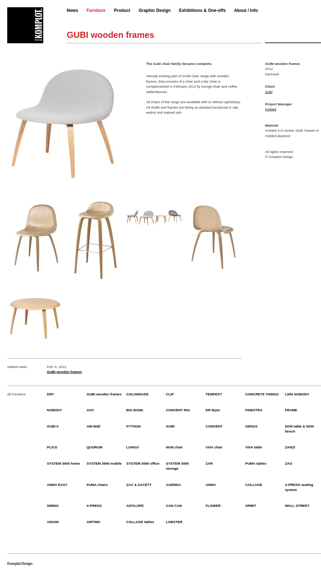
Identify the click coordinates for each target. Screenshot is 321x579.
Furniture (96, 10)
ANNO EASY (57, 485)
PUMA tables (255, 463)
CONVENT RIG (178, 410)
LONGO (132, 447)
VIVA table (253, 447)
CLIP (170, 394)
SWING (53, 506)
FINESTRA (254, 410)
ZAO (288, 463)
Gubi (268, 92)
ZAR (209, 463)
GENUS (251, 426)
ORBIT (250, 506)
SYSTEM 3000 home (63, 463)
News (72, 10)
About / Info (246, 10)
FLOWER (213, 506)
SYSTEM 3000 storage (177, 465)
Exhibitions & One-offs (202, 10)
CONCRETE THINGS (262, 394)
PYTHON (133, 426)
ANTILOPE (135, 506)
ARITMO (93, 522)
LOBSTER (174, 522)
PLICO (52, 447)
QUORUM (94, 447)
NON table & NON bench (299, 428)
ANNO (211, 485)
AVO (90, 410)
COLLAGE (253, 485)
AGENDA (173, 485)
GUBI (170, 426)
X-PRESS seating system (299, 487)
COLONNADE (137, 394)
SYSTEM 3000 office (142, 463)
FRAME (291, 410)
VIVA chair (214, 447)
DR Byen (213, 410)
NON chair (174, 447)
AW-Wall (93, 426)
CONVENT (214, 426)
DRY (50, 394)
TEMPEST (214, 394)
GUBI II (52, 426)
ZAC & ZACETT (138, 485)
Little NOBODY (297, 394)
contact (270, 109)
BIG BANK (134, 410)
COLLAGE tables (140, 522)
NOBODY (54, 410)
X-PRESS (94, 506)
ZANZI (290, 447)
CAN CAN (174, 506)
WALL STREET (297, 506)
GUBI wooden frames (64, 372)
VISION (53, 522)
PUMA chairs (97, 485)
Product (122, 10)
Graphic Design (154, 10)
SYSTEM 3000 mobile (104, 463)
